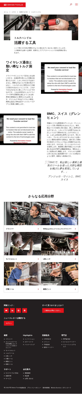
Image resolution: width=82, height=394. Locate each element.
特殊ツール (9, 364)
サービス (8, 378)
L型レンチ (9, 356)
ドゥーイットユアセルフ (69, 345)
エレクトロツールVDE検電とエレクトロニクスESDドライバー (11, 344)
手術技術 (47, 344)
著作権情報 (46, 387)
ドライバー (9, 339)
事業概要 (27, 373)
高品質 (27, 376)
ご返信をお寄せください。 (53, 310)
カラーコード (29, 342)
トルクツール (10, 353)
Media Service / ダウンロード (61, 387)
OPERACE (47, 339)
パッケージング (30, 344)
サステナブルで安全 (12, 373)
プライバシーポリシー (34, 387)
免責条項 (23, 387)
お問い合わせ (29, 378)
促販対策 (8, 376)
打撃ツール (9, 359)
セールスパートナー (69, 342)
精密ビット (9, 361)
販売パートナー (49, 347)
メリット (47, 342)
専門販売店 (66, 339)
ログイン (9, 323)
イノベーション (30, 339)
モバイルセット (10, 350)
